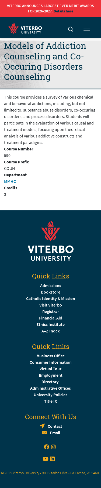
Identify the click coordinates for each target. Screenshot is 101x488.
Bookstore (50, 292)
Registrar (50, 311)
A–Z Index (50, 331)
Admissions (50, 285)
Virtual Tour (50, 368)
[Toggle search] (70, 29)
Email (55, 432)
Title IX (50, 401)
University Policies (50, 394)
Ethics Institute (50, 324)
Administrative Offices (50, 388)
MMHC (10, 181)
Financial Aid (50, 318)
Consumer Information (51, 362)
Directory (50, 381)
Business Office (51, 355)
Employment (50, 375)
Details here (63, 11)
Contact (55, 426)
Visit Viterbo (50, 305)
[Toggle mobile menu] (87, 29)
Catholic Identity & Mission (50, 298)
